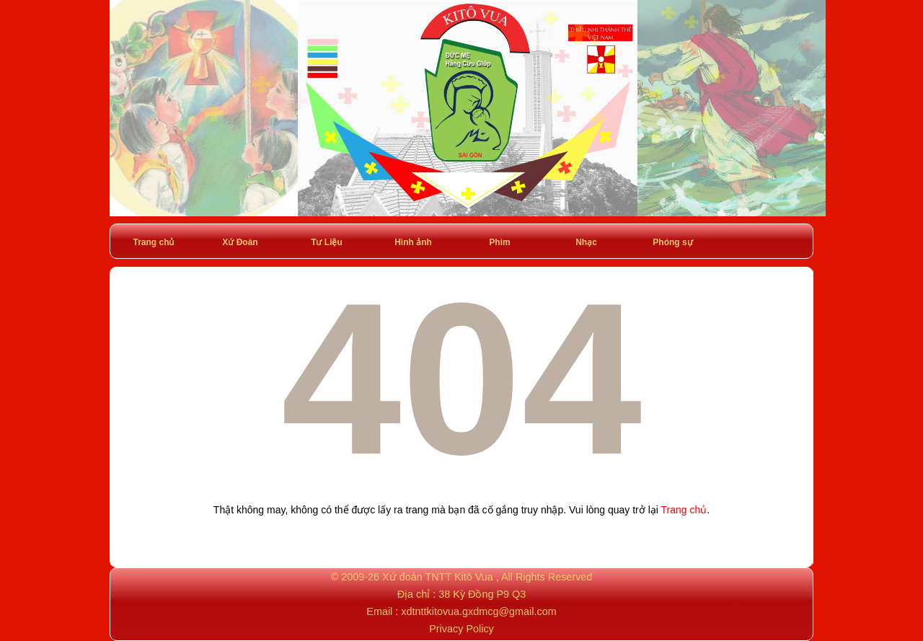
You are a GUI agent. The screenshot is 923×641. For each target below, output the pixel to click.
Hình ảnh (413, 242)
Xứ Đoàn (239, 242)
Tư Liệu (327, 242)
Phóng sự (672, 242)
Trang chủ (153, 242)
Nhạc (586, 242)
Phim (499, 242)
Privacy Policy (461, 629)
